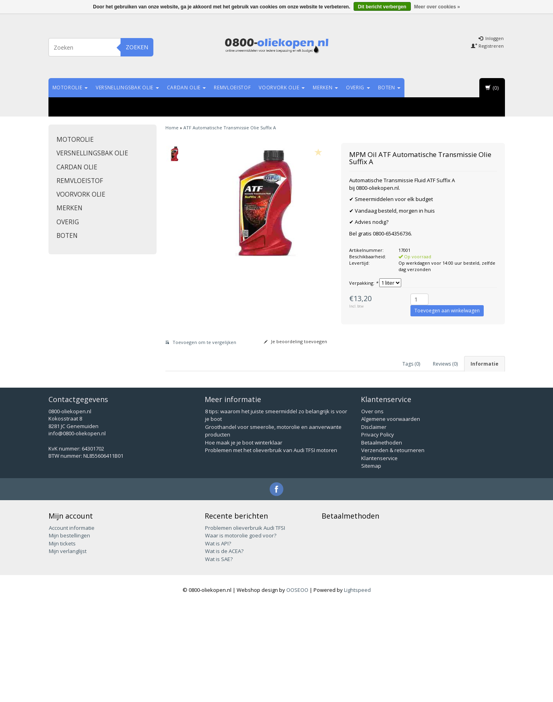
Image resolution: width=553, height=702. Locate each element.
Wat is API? (218, 640)
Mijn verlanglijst (67, 648)
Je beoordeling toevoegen (295, 341)
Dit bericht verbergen (382, 7)
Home (172, 128)
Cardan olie (186, 87)
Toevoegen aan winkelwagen (447, 310)
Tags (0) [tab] (411, 363)
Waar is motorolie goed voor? (240, 632)
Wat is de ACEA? (224, 648)
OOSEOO (297, 686)
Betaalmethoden (381, 539)
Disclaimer (373, 523)
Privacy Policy (377, 531)
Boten (389, 87)
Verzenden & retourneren (392, 547)
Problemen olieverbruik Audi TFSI (245, 624)
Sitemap (371, 563)
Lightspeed (357, 686)
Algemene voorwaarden (390, 516)
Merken (325, 87)
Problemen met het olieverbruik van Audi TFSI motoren (271, 547)
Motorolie (70, 87)
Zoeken (137, 47)
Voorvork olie (282, 87)
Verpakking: (363, 283)
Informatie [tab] (485, 363)
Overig (358, 87)
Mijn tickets (62, 640)
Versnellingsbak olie (127, 87)
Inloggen (491, 38)
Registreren (487, 46)
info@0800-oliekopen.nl (77, 530)
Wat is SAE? (219, 656)
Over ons (372, 508)
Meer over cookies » (437, 7)
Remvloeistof (232, 87)
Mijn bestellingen (69, 632)
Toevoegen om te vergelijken (200, 342)
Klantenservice (379, 555)
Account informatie (72, 624)
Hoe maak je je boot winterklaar (243, 539)
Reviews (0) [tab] (445, 363)
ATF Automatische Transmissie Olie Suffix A (229, 128)
